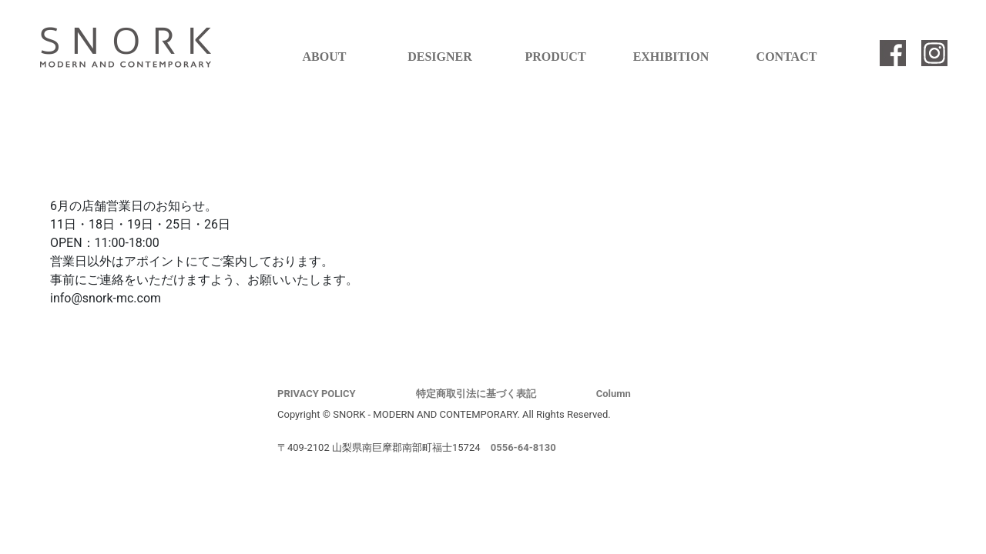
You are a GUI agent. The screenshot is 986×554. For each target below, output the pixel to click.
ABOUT (325, 56)
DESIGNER (439, 56)
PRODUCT (555, 56)
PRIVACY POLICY (316, 393)
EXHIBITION (671, 56)
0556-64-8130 (523, 447)
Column (613, 393)
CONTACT (786, 56)
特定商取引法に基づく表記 (476, 393)
